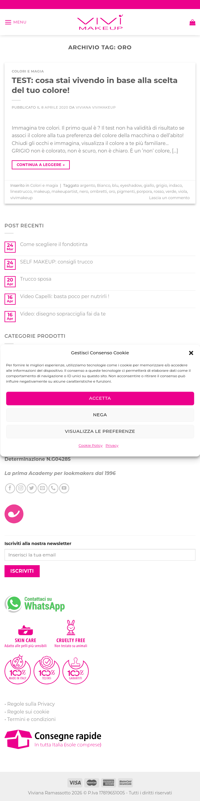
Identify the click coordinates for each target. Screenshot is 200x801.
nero (83, 191)
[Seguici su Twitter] (32, 488)
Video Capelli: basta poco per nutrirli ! (64, 296)
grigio (161, 185)
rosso (159, 191)
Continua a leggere (41, 165)
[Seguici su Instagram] (21, 488)
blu (115, 185)
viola (182, 191)
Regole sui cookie (28, 712)
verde (170, 191)
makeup (42, 191)
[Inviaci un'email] (43, 488)
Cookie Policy (90, 445)
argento (87, 185)
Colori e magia (28, 71)
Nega (100, 414)
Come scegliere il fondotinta (54, 244)
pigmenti (126, 191)
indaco (175, 185)
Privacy (112, 445)
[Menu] (15, 22)
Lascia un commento (169, 198)
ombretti (98, 191)
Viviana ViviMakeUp (96, 107)
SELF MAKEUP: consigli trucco (56, 262)
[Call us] (53, 488)
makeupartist (64, 191)
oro (112, 191)
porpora (144, 191)
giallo (149, 185)
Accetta (100, 398)
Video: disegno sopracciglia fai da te (63, 314)
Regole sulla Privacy (31, 704)
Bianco (103, 185)
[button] (191, 353)
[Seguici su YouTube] (64, 488)
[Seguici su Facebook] (10, 488)
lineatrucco (21, 191)
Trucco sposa (35, 279)
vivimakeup (21, 198)
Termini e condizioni (31, 719)
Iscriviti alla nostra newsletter (38, 543)
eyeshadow (131, 185)
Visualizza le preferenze (100, 431)
